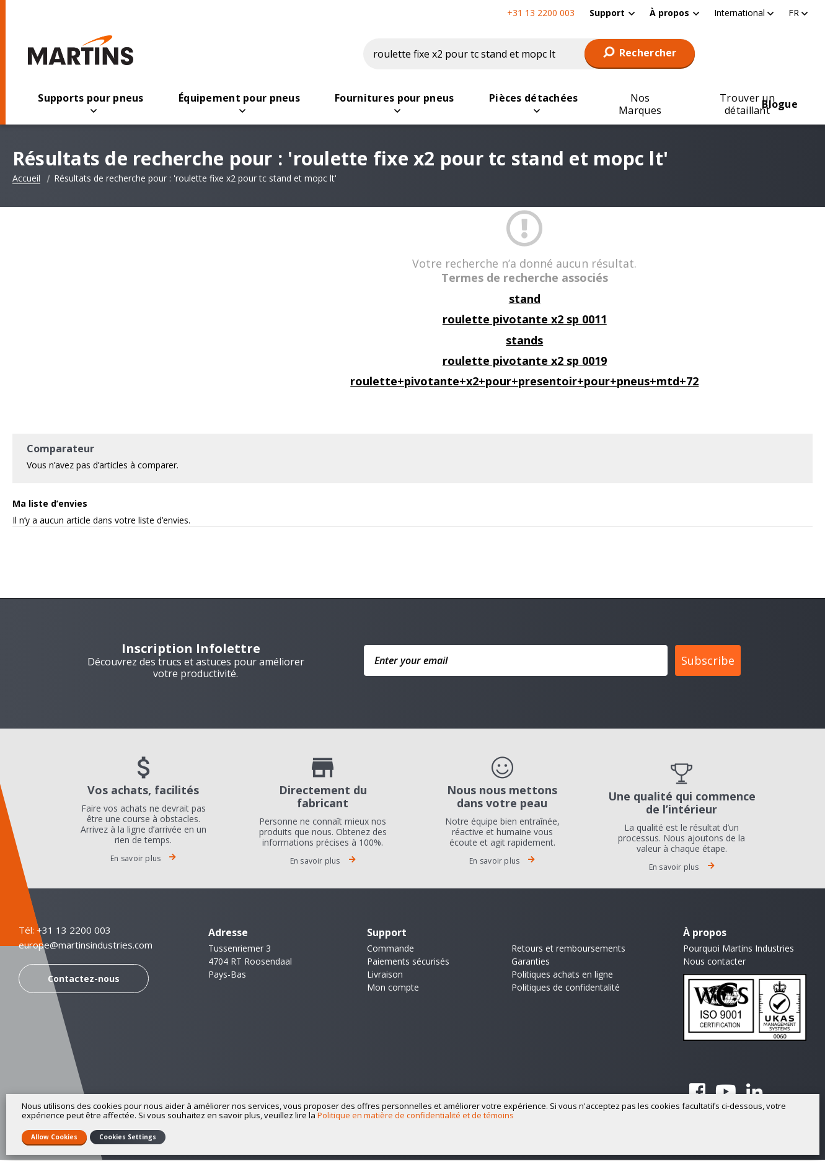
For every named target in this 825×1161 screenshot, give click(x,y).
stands (524, 341)
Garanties (530, 962)
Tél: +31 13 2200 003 (65, 931)
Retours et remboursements (568, 949)
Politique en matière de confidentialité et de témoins (415, 1115)
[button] (744, 13)
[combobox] (529, 53)
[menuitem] (612, 13)
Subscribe (708, 661)
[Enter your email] (516, 661)
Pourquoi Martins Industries (738, 949)
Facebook (697, 1093)
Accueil (26, 179)
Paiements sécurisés (408, 962)
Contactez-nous (84, 980)
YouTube (725, 1093)
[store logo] (83, 50)
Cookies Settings (127, 1137)
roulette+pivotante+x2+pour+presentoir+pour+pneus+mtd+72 (524, 382)
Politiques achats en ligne (562, 975)
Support (607, 13)
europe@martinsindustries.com (85, 946)
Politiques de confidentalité (565, 988)
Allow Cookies (54, 1137)
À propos (669, 13)
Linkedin (754, 1093)
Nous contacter (714, 962)
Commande (390, 949)
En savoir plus (143, 859)
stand (524, 299)
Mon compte (393, 988)
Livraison (385, 975)
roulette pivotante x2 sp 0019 (525, 361)
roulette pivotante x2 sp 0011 (525, 320)
